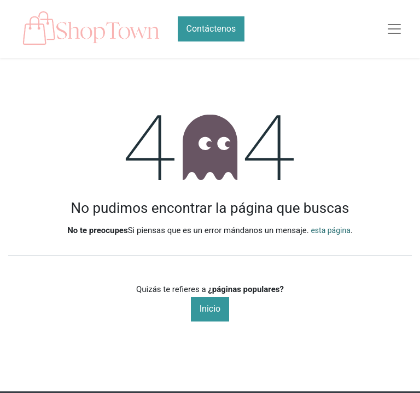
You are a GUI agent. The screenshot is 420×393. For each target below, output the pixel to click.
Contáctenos (211, 28)
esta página (330, 230)
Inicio (210, 308)
